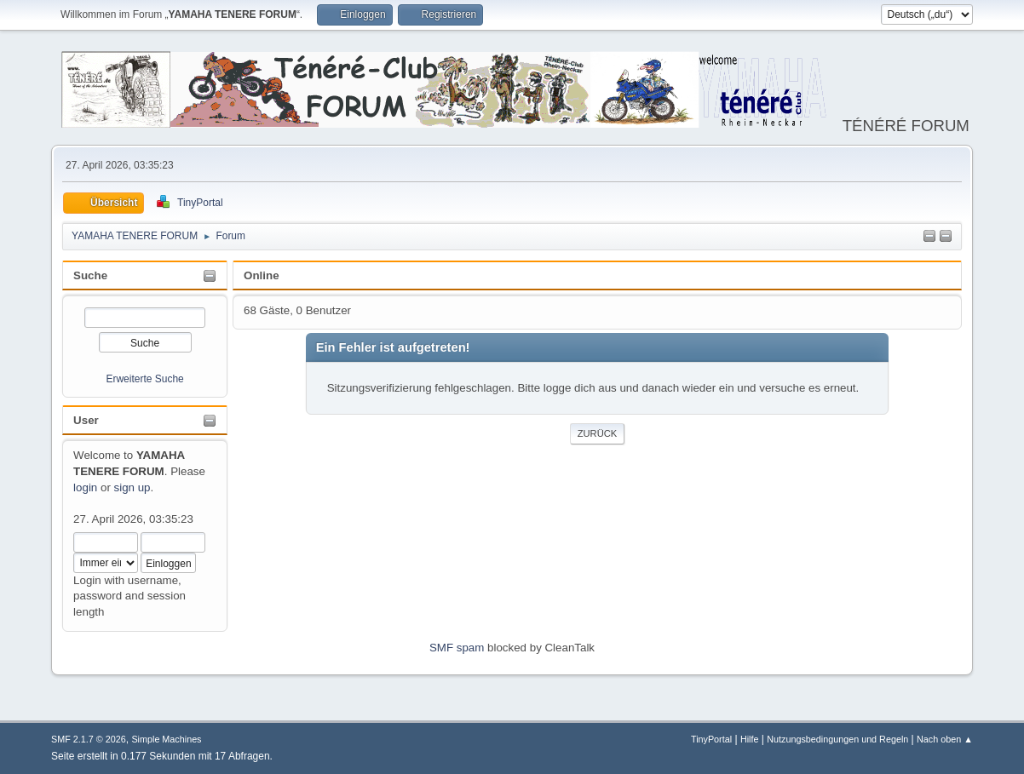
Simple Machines (166, 739)
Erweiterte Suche (144, 379)
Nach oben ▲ (945, 739)
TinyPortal (711, 739)
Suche (90, 275)
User (86, 420)
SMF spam (456, 647)
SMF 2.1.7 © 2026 (88, 739)
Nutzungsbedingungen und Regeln (837, 739)
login (85, 487)
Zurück (598, 433)
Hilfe (749, 739)
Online (261, 275)
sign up (132, 487)
